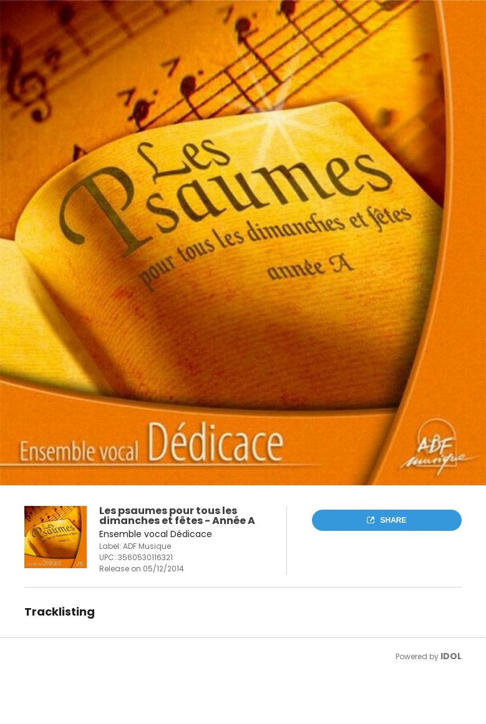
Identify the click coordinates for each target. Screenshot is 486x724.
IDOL (451, 656)
